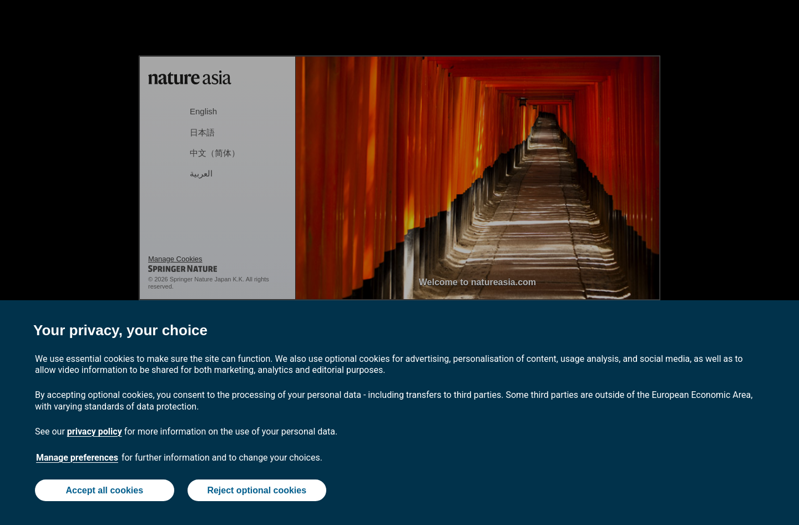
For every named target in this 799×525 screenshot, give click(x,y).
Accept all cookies (104, 490)
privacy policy (94, 431)
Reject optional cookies (256, 490)
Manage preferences (77, 457)
